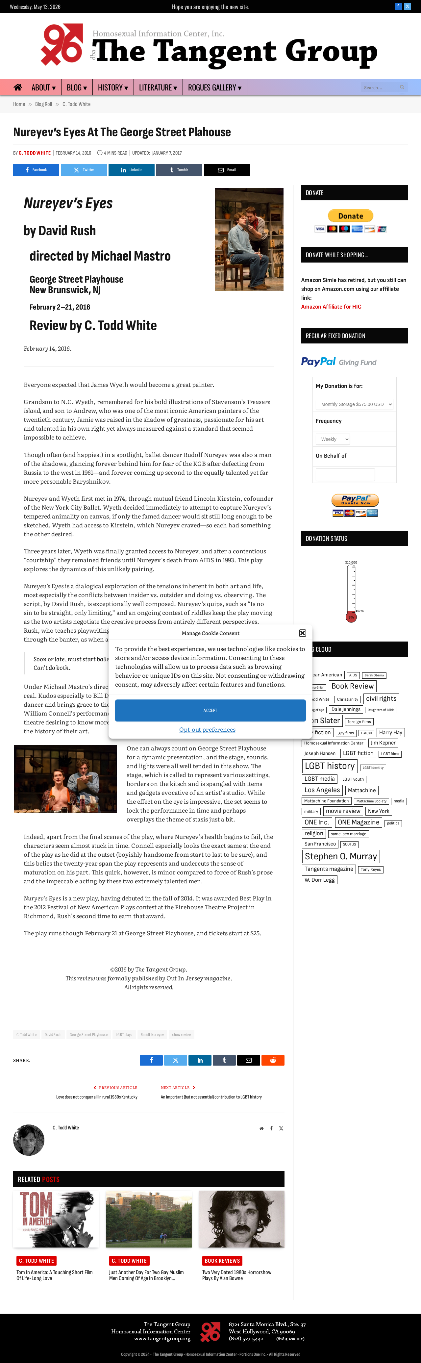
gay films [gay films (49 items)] (346, 733)
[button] (302, 633)
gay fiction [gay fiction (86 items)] (318, 732)
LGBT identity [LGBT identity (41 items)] (373, 768)
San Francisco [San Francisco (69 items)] (320, 844)
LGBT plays (124, 1034)
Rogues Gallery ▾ (215, 87)
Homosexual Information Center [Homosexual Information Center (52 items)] (333, 743)
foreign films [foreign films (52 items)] (359, 721)
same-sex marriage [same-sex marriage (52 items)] (348, 834)
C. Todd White (35, 153)
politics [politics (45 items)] (393, 823)
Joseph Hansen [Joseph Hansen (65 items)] (320, 753)
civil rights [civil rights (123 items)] (381, 698)
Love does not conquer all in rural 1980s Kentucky (96, 1097)
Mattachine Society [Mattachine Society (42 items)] (371, 801)
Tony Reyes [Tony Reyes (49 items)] (371, 869)
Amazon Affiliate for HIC (331, 306)
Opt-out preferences (207, 729)
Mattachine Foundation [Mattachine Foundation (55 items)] (326, 801)
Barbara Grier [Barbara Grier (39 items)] (314, 687)
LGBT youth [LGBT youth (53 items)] (353, 779)
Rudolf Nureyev (152, 1034)
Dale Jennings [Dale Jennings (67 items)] (346, 709)
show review (181, 1034)
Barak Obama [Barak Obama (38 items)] (374, 675)
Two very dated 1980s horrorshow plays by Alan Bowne (236, 1275)
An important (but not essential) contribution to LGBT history (211, 1097)
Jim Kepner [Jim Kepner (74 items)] (383, 743)
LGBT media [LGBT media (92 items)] (320, 779)
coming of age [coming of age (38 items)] (314, 710)
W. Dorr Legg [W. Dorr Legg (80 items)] (320, 879)
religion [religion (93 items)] (314, 833)
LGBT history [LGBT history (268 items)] (330, 766)
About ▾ (44, 87)
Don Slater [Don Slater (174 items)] (322, 721)
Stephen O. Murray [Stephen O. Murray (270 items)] (341, 856)
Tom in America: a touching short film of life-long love (54, 1275)
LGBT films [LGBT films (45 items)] (390, 753)
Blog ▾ (77, 87)
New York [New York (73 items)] (378, 811)
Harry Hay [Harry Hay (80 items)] (390, 732)
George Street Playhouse (89, 1034)
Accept (210, 710)
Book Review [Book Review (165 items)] (353, 686)
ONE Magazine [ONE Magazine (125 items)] (359, 822)
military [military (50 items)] (311, 811)
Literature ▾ (158, 87)
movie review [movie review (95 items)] (343, 811)
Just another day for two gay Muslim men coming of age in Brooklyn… (146, 1275)
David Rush (53, 1034)
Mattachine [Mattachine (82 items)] (362, 790)
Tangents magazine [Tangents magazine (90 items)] (329, 869)
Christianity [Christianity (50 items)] (347, 699)
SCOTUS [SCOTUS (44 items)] (349, 844)
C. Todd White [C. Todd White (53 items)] (317, 699)
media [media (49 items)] (399, 801)
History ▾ (113, 87)
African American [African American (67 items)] (323, 675)
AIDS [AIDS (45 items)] (353, 675)
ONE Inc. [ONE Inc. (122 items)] (317, 822)
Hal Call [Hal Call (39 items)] (366, 733)
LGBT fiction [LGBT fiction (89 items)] (358, 753)
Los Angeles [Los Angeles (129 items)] (322, 790)
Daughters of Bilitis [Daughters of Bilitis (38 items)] (381, 710)
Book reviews (222, 1260)
